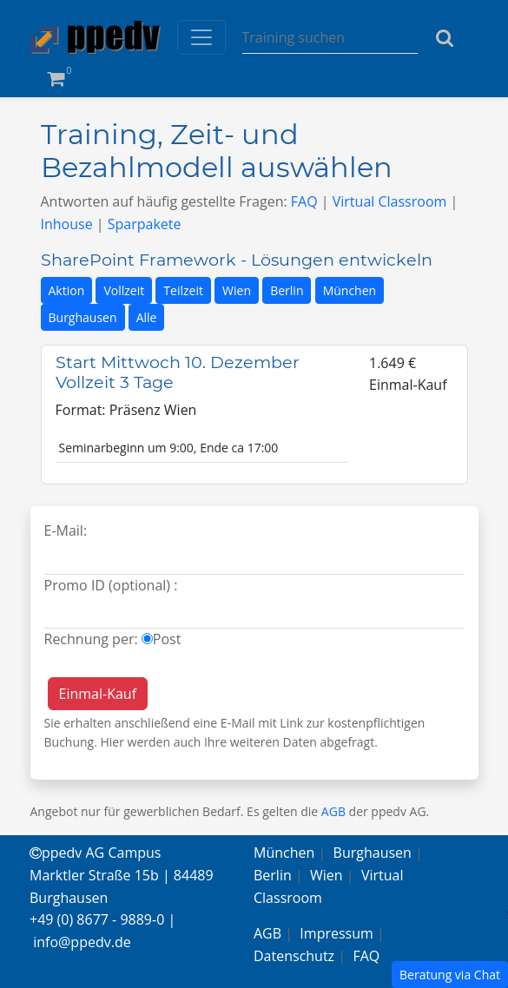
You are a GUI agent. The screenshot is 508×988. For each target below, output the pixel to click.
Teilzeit (183, 290)
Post (167, 639)
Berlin (286, 290)
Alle (146, 317)
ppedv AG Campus (95, 852)
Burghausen (83, 317)
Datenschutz (294, 955)
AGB (333, 811)
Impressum (336, 933)
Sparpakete (144, 224)
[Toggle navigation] (201, 37)
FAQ (304, 201)
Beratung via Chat (449, 974)
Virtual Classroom (390, 201)
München (350, 290)
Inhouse (67, 224)
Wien (236, 290)
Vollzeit (123, 290)
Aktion (67, 290)
